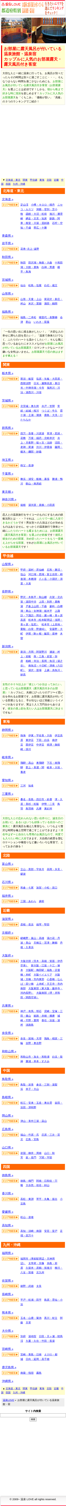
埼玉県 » (7, 460)
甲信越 (33, 180)
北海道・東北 (13, 180)
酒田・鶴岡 (50, 303)
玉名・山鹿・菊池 (31, 1317)
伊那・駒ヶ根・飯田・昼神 (41, 633)
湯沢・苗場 (35, 670)
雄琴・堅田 (42, 924)
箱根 (23, 504)
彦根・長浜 (27, 924)
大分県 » (7, 1330)
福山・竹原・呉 (29, 1134)
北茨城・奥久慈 (29, 406)
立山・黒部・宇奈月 (32, 869)
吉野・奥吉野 (34, 1043)
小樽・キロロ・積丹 (43, 204)
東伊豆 (30, 740)
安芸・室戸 (50, 1230)
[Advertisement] (33, 141)
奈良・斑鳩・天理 (31, 1038)
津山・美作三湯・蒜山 (33, 1120)
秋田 (23, 262)
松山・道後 (27, 1217)
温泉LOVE (8, 1400)
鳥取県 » (7, 1079)
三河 (23, 785)
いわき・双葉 (41, 321)
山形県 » (7, 293)
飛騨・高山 (27, 762)
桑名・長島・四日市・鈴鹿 (36, 799)
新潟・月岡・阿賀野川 (33, 651)
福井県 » (7, 896)
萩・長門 (31, 1157)
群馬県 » (7, 428)
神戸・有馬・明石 (31, 1011)
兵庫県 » (7, 1005)
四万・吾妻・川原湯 (32, 433)
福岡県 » (7, 1253)
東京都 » (7, 492)
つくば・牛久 (49, 410)
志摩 (39, 808)
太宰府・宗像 (36, 1263)
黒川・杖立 (50, 1317)
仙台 (23, 285)
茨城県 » (7, 400)
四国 (8, 184)
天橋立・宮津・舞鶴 (45, 942)
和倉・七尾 (27, 887)
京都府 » (7, 932)
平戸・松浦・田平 (31, 1299)
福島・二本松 (28, 317)
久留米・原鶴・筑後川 (39, 1267)
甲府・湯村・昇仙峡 (32, 569)
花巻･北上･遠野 (29, 248)
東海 (41, 180)
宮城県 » (7, 280)
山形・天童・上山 (31, 299)
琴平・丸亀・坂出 (46, 1198)
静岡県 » (7, 730)
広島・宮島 (32, 1139)
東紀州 (48, 808)
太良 (39, 1285)
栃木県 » (7, 373)
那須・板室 (27, 378)
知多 (31, 785)
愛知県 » (7, 780)
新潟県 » (7, 646)
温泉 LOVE (27, 1499)
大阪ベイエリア (43, 974)
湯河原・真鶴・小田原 (41, 504)
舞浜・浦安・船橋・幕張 (34, 478)
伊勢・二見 (48, 803)
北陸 (49, 180)
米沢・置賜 (35, 303)
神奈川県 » (9, 499)
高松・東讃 (27, 1198)
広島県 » (7, 1129)
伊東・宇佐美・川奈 (40, 735)
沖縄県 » (7, 1381)
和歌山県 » (9, 1051)
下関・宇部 (45, 1157)
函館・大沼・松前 (36, 213)
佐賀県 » (7, 1280)
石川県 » (7, 882)
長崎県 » (7, 1294)
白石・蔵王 (50, 285)
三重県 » (7, 794)
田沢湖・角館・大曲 (40, 262)
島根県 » (7, 1097)
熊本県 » (7, 1312)
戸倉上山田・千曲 (36, 606)
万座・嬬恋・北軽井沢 (41, 438)
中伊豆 (40, 744)
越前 (41, 901)
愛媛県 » (7, 1212)
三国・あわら (28, 901)
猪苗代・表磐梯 (48, 317)
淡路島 (30, 1024)
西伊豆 (30, 744)
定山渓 (24, 204)
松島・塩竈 (35, 285)
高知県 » (7, 1225)
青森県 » (7, 235)
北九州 (40, 1272)
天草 (28, 1322)
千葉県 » (7, 473)
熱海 (23, 735)
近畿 (56, 180)
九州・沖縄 (19, 184)
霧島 (39, 1372)
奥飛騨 (40, 762)
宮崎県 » (7, 1349)
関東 (25, 180)
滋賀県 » (7, 919)
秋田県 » (7, 257)
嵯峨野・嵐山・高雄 (32, 938)
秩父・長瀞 (27, 465)
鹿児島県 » (9, 1367)
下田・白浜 (42, 740)
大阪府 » (7, 955)
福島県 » (7, 311)
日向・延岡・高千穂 (37, 1359)
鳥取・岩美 (27, 1084)
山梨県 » (7, 564)
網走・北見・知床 (36, 218)
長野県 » (7, 591)
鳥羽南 (30, 808)
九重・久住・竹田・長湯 (40, 1340)
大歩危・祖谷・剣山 (37, 1185)
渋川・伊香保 (44, 447)
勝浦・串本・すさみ (37, 1061)
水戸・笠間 (48, 406)
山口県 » (7, 1147)
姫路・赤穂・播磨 (44, 1015)
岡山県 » (7, 1115)
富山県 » (7, 864)
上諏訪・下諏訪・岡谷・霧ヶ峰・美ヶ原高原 (41, 615)
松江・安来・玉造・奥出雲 (36, 1102)
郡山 (28, 321)
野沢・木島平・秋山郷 (33, 597)
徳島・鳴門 (27, 1180)
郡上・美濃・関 (35, 767)
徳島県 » (7, 1175)
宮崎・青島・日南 (31, 1354)
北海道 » (7, 199)
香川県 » (7, 1193)
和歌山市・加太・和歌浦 (34, 1056)
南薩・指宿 (27, 1372)
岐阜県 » (7, 757)
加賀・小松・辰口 (46, 887)
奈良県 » (7, 1033)
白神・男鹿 (48, 267)
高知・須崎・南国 (31, 1230)
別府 (23, 1336)
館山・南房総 (34, 483)
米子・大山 (32, 1088)
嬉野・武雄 (27, 1285)
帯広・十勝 (40, 227)
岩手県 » (7, 243)
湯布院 (32, 1336)
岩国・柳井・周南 (31, 1153)
